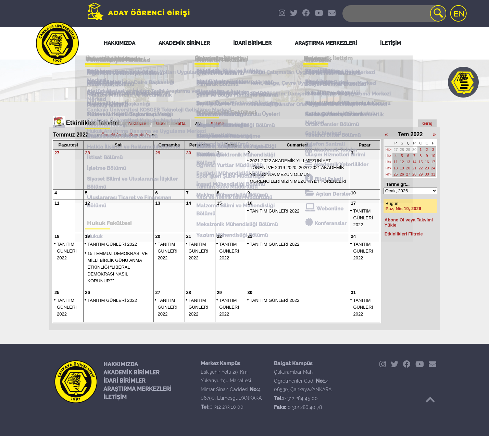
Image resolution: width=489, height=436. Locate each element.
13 (157, 203)
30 (188, 152)
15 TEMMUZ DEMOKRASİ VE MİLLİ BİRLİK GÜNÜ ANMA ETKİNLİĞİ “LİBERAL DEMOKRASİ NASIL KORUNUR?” (117, 267)
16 (250, 203)
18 (56, 236)
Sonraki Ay (139, 134)
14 (188, 203)
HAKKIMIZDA (120, 364)
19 (87, 236)
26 (87, 292)
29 (157, 152)
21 (188, 236)
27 (56, 152)
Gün (160, 123)
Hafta (180, 123)
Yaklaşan (137, 123)
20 (157, 236)
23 (250, 236)
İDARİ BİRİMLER (124, 380)
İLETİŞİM (115, 397)
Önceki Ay (111, 134)
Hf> (388, 150)
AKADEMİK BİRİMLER (131, 372)
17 (353, 203)
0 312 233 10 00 (226, 407)
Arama (217, 123)
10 (353, 192)
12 (87, 203)
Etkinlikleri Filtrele (404, 233)
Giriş (427, 123)
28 (87, 152)
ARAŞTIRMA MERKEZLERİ (137, 389)
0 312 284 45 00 (300, 398)
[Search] (393, 13)
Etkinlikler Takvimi (93, 122)
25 (56, 292)
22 (219, 236)
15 (219, 203)
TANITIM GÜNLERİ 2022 (275, 211)
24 (353, 236)
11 (56, 203)
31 (353, 292)
